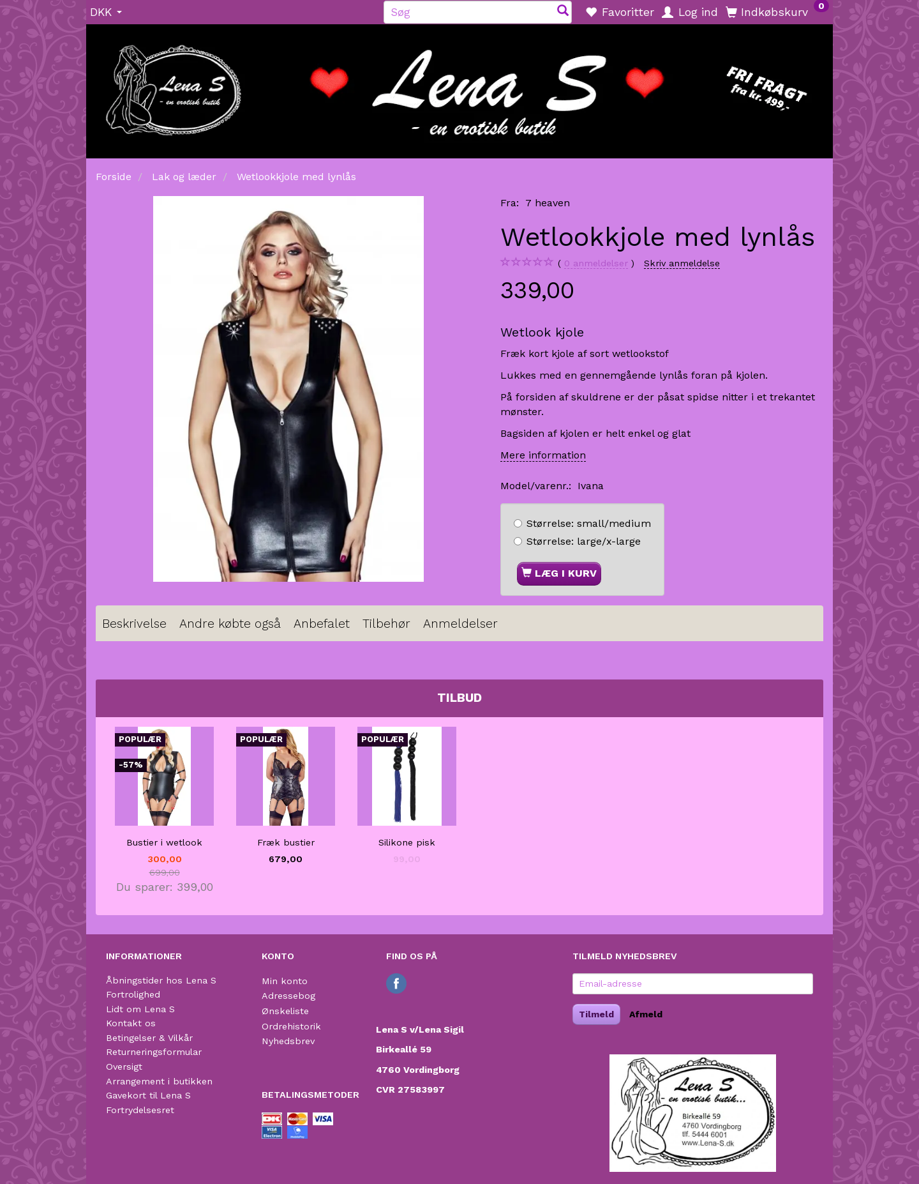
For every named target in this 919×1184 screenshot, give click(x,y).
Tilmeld (596, 1014)
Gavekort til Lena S (148, 1095)
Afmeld (645, 1014)
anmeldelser (596, 263)
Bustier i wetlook (164, 842)
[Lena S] (459, 87)
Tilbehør (386, 623)
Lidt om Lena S (140, 1009)
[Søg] (563, 12)
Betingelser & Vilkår (149, 1038)
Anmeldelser (460, 623)
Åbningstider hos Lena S (161, 980)
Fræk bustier (286, 842)
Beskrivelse (134, 623)
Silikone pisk (406, 842)
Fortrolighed (133, 994)
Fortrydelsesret (140, 1110)
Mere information (543, 455)
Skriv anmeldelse (682, 263)
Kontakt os (131, 1023)
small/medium (589, 523)
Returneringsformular (154, 1052)
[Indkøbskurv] (777, 11)
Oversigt (124, 1066)
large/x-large (584, 541)
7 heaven (547, 203)
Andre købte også (230, 623)
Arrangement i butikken (159, 1081)
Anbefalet (322, 623)
